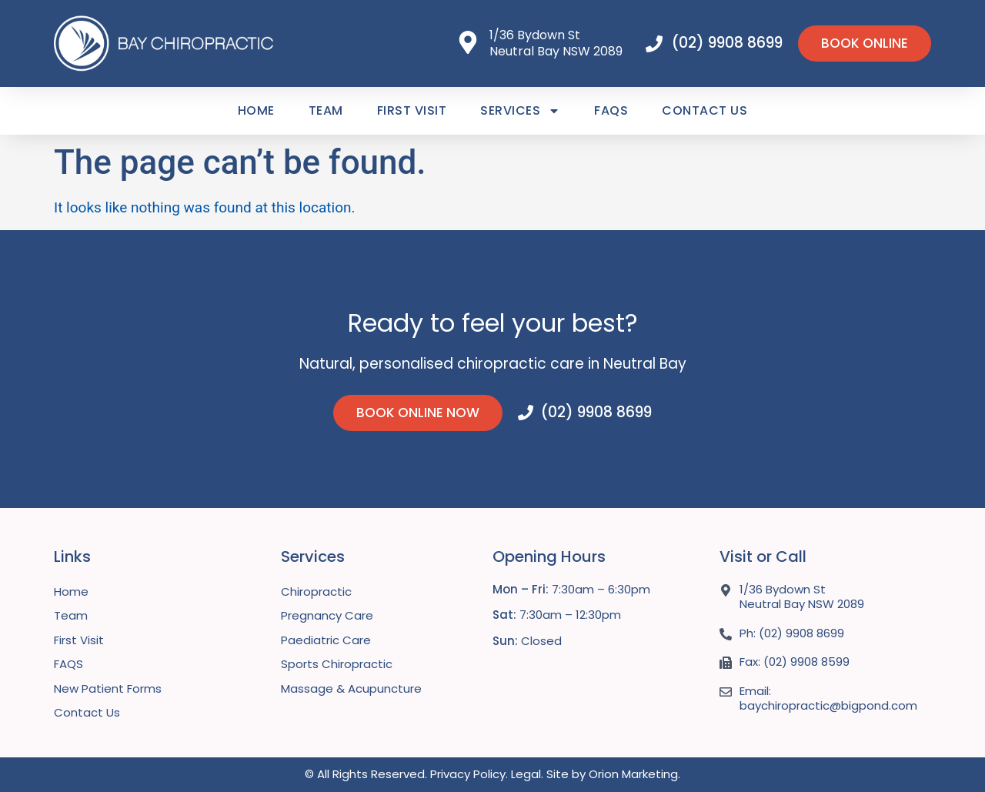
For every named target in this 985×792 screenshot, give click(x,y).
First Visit (412, 110)
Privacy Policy (468, 774)
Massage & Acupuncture (351, 688)
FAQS (611, 110)
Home (256, 110)
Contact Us (704, 110)
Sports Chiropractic (336, 664)
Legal (526, 774)
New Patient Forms (108, 688)
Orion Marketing (633, 774)
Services (520, 111)
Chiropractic (316, 591)
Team (326, 110)
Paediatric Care (326, 640)
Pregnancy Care (327, 615)
